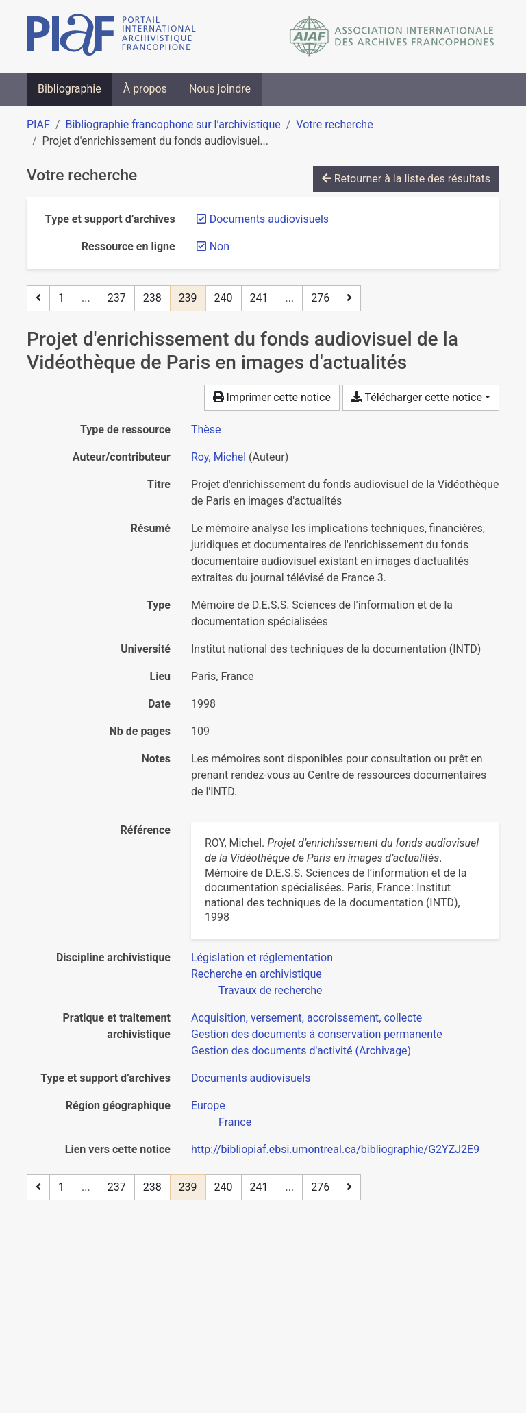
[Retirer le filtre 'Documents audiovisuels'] (269, 219)
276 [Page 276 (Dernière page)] (320, 297)
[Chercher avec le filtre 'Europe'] (208, 1105)
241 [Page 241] (259, 297)
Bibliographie (69, 88)
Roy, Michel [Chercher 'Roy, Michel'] (218, 456)
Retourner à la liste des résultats (406, 178)
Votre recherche (334, 124)
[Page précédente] (38, 298)
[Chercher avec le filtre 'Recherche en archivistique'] (256, 973)
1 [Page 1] (61, 297)
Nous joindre (220, 88)
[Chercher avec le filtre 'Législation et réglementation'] (262, 957)
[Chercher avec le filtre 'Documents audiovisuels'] (250, 1078)
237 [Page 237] (117, 297)
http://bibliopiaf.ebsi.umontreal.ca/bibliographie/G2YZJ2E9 (335, 1149)
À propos (145, 88)
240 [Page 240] (223, 297)
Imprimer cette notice (272, 397)
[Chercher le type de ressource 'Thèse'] (206, 429)
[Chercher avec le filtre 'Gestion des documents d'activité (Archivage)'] (301, 1050)
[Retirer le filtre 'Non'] (219, 246)
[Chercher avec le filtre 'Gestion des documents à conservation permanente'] (316, 1034)
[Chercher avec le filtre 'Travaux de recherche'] (270, 990)
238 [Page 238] (152, 297)
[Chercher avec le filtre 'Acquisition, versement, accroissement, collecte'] (306, 1017)
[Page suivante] (349, 298)
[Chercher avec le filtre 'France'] (234, 1121)
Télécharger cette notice (416, 397)
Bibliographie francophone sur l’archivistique (172, 124)
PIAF (38, 124)
